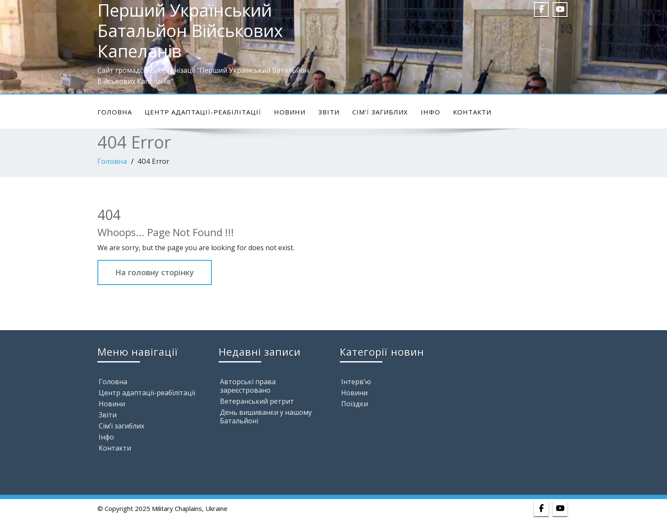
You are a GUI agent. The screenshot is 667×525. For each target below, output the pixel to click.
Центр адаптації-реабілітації (203, 112)
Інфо (430, 112)
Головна (114, 112)
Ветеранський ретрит (257, 401)
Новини (289, 112)
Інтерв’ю (356, 381)
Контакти (472, 112)
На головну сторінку (154, 272)
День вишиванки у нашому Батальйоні (266, 416)
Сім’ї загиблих (380, 112)
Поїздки (354, 403)
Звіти (328, 112)
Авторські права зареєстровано (248, 386)
